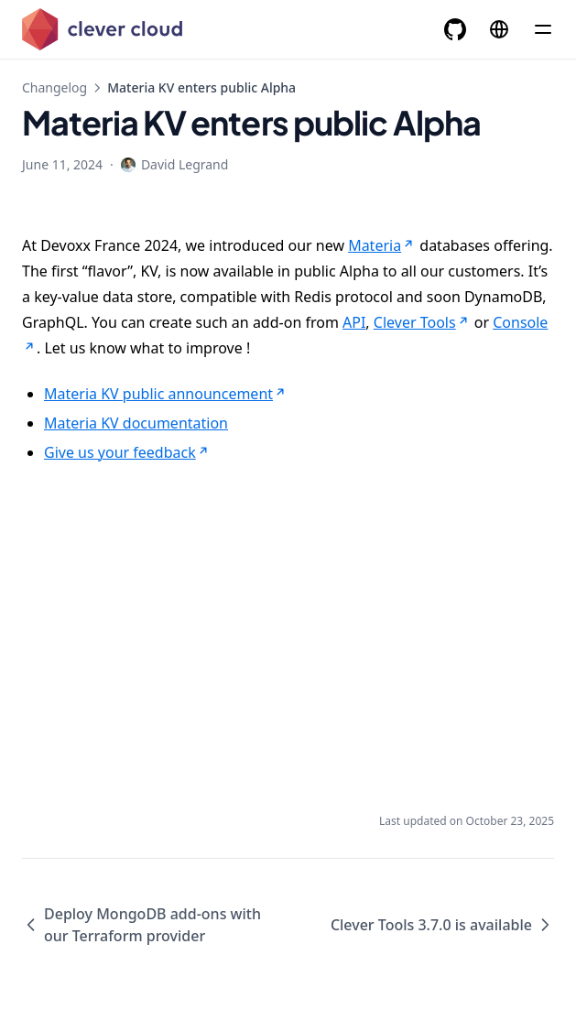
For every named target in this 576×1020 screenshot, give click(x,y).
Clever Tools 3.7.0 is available (442, 925)
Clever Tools (422, 322)
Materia (382, 245)
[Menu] (543, 29)
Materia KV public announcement (166, 394)
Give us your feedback (127, 452)
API (353, 322)
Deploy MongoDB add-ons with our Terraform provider (141, 925)
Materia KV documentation (136, 423)
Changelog (54, 87)
